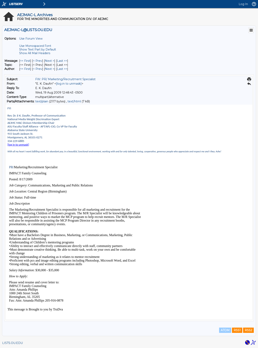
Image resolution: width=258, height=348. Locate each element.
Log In (243, 4)
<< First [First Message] (25, 61)
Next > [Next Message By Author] (49, 69)
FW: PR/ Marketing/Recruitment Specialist (65, 79)
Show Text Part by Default (37, 49)
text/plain (41, 101)
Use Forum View (31, 38)
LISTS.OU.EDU (12, 343)
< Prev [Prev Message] (37, 61)
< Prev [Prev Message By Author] (37, 69)
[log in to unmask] (69, 83)
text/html (74, 101)
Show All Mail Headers (34, 53)
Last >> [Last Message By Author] (62, 69)
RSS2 (248, 330)
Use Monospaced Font (35, 46)
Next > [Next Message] (49, 61)
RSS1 (237, 330)
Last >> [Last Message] (62, 61)
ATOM (225, 330)
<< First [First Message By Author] (25, 69)
